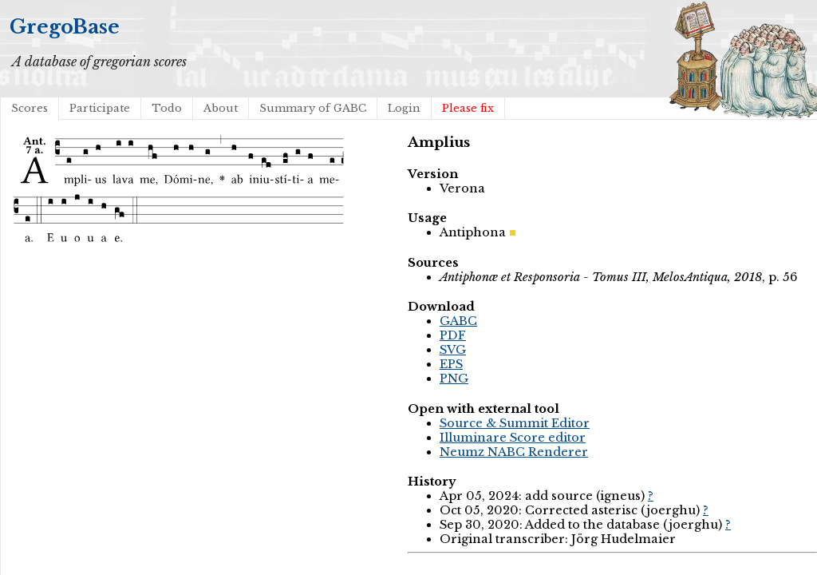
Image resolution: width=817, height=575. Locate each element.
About (220, 108)
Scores (29, 108)
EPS (451, 364)
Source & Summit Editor (515, 423)
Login (404, 108)
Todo (167, 108)
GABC (458, 321)
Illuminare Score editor (513, 437)
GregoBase (65, 26)
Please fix (468, 108)
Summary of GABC (312, 108)
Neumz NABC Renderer (514, 452)
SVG (453, 350)
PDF (453, 335)
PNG (454, 378)
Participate (99, 108)
